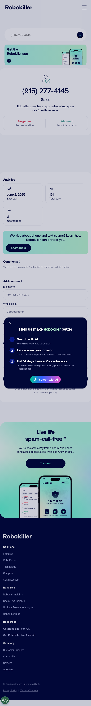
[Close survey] (10, 323)
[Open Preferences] (5, 700)
